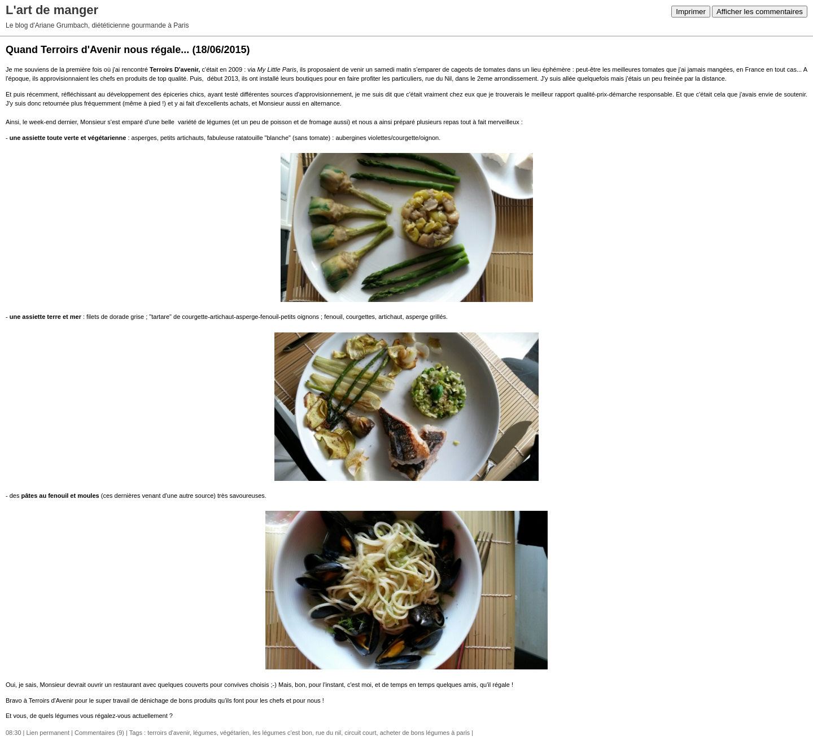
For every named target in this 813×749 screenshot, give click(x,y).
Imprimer (691, 11)
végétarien (234, 732)
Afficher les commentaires (759, 11)
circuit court (360, 732)
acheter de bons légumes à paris (425, 732)
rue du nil (328, 732)
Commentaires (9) (99, 732)
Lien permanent (48, 732)
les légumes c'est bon (282, 732)
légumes (205, 732)
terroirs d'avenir (168, 732)
